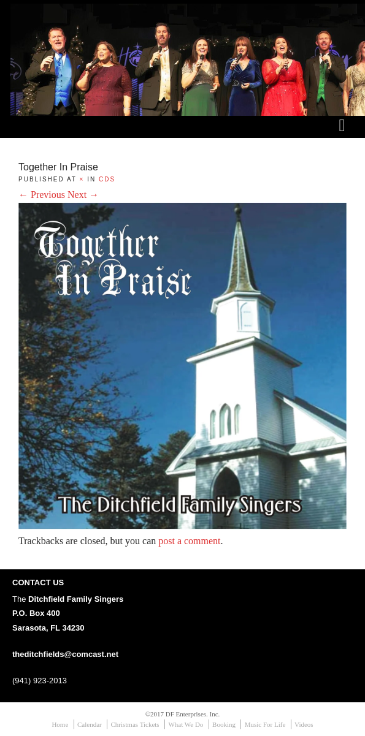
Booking (224, 724)
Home (60, 724)
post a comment (189, 541)
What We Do (185, 724)
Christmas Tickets (134, 724)
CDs (107, 179)
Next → (83, 194)
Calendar (89, 724)
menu (342, 133)
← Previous (41, 194)
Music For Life (265, 724)
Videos (303, 724)
